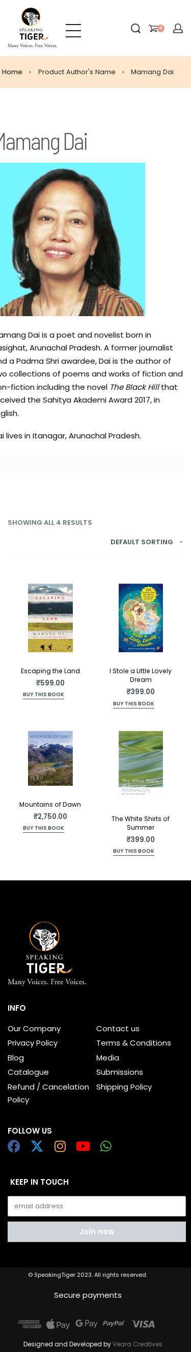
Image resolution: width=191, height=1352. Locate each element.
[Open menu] (73, 28)
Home (12, 72)
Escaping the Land (50, 671)
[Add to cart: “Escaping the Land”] (43, 695)
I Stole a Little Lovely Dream (141, 675)
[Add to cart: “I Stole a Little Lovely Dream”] (134, 704)
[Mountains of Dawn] (50, 758)
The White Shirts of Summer (141, 823)
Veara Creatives (137, 1344)
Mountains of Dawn (50, 804)
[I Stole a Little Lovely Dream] (141, 618)
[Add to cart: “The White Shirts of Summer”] (134, 852)
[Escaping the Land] (50, 618)
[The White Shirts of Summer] (141, 765)
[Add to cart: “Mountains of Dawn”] (43, 829)
